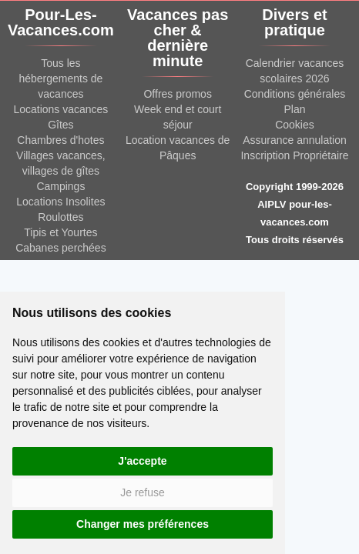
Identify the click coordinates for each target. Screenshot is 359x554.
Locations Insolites (60, 201)
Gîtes (60, 124)
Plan (294, 109)
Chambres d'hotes (60, 140)
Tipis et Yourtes (60, 232)
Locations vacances (60, 109)
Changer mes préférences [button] (142, 524)
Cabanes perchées (60, 248)
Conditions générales (295, 94)
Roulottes (60, 217)
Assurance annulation (295, 140)
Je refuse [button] (142, 492)
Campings (60, 186)
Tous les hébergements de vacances (60, 78)
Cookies (294, 124)
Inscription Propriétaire (294, 155)
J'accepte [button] (142, 461)
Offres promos (177, 94)
